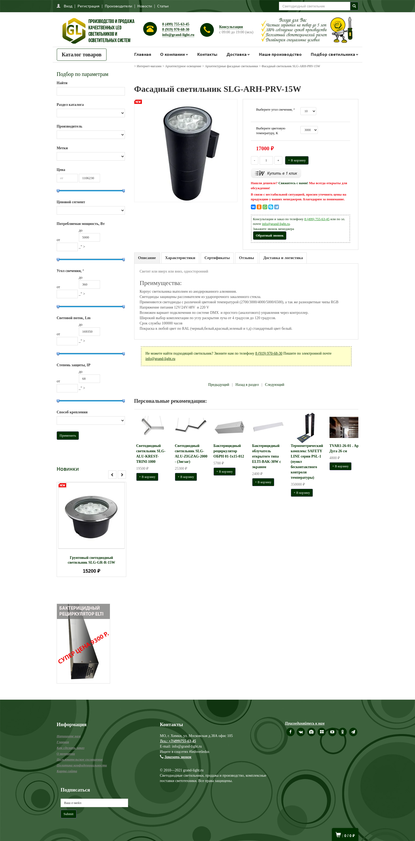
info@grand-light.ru (178, 35)
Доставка (237, 54)
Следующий (274, 385)
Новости (144, 5)
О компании (172, 54)
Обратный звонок (270, 235)
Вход (68, 5)
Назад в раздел (247, 385)
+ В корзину (297, 160)
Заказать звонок (178, 757)
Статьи (163, 5)
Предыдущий (218, 385)
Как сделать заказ (70, 748)
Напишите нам (69, 736)
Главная (142, 54)
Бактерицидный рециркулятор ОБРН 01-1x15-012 (229, 451)
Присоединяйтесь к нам (305, 723)
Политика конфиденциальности (82, 765)
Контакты (207, 54)
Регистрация (89, 5)
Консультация (231, 27)
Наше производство (280, 54)
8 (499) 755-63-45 (176, 24)
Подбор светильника (333, 54)
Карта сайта (67, 771)
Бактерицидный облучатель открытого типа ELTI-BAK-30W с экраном (266, 456)
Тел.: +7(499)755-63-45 (178, 741)
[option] (91, 529)
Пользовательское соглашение (80, 759)
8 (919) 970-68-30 (176, 29)
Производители (118, 5)
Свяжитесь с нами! (293, 183)
